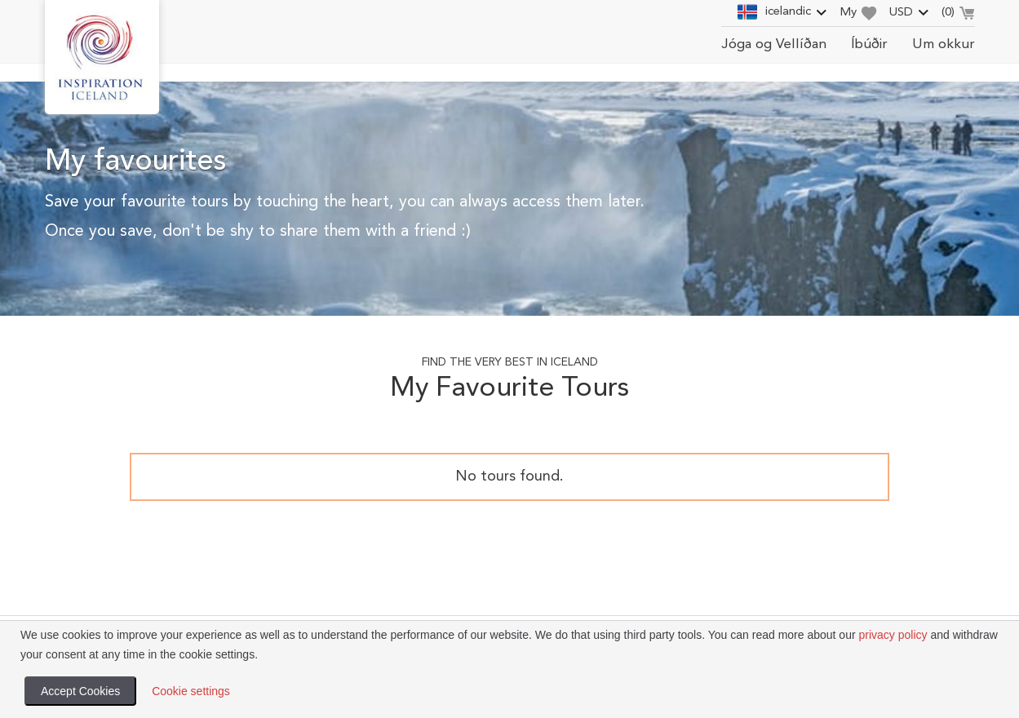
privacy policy (892, 634)
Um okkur (943, 44)
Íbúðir (869, 44)
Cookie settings (191, 691)
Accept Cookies (80, 691)
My (858, 13)
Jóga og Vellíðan (773, 44)
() (958, 15)
